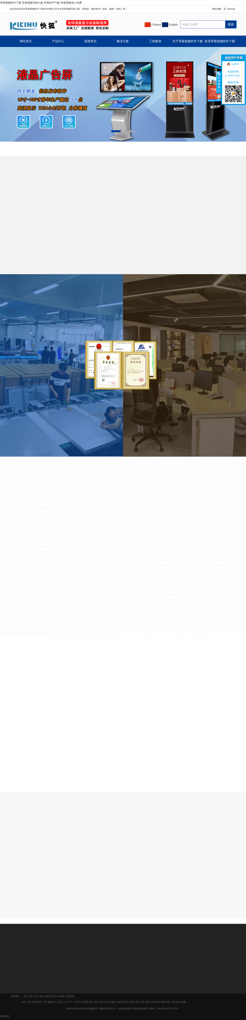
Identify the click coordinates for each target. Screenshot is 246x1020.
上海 (29, 1002)
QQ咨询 (235, 64)
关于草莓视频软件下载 (187, 41)
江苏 (60, 1002)
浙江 (54, 1002)
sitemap (231, 9)
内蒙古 (112, 1002)
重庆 (39, 1002)
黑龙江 (125, 1002)
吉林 (119, 1002)
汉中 (57, 996)
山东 (65, 1002)
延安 (52, 996)
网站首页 (26, 41)
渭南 (46, 996)
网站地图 (216, 9)
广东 (44, 1002)
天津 (34, 1002)
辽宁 (70, 1002)
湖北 (91, 1002)
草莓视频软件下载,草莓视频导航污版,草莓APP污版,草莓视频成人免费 (41, 2)
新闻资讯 (90, 41)
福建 (49, 1002)
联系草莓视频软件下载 (220, 41)
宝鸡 (36, 996)
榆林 (62, 996)
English (173, 24)
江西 (75, 1002)
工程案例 (155, 41)
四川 (80, 1002)
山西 (106, 1002)
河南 (96, 1002)
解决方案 (123, 41)
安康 (67, 996)
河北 (101, 1002)
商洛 (72, 996)
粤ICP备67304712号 (168, 1008)
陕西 (85, 1002)
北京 (23, 1002)
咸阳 (41, 996)
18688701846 (233, 75)
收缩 (219, 82)
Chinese (156, 24)
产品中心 (58, 41)
